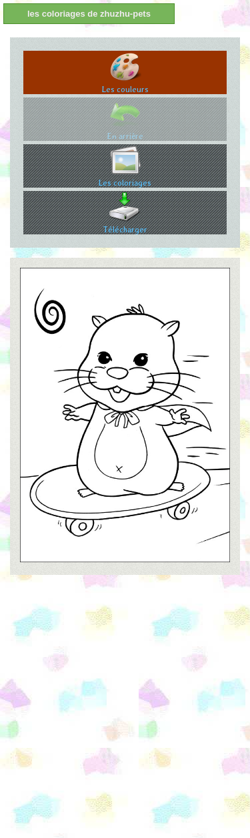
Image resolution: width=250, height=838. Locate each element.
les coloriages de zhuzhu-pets (89, 14)
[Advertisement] (125, 710)
